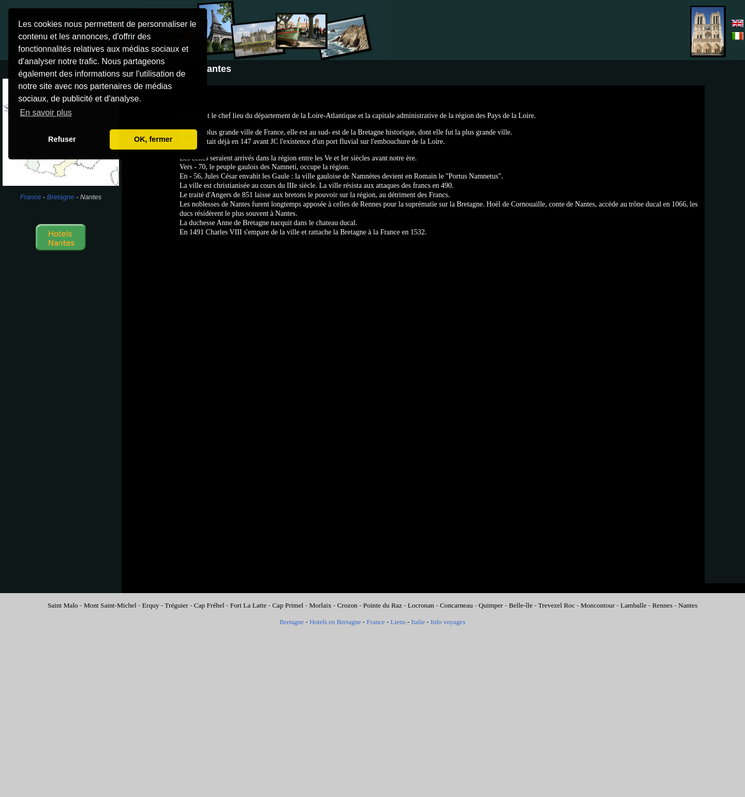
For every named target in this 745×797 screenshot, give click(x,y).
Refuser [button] (62, 139)
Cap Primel (287, 605)
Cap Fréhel (209, 605)
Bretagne (60, 197)
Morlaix (320, 605)
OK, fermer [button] (153, 139)
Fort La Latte (248, 605)
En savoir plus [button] (46, 112)
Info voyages (448, 622)
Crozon (347, 605)
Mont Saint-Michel (110, 605)
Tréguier (176, 605)
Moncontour (597, 605)
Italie (418, 622)
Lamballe (633, 605)
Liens (398, 622)
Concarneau (456, 605)
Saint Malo (63, 605)
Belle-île (520, 605)
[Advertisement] (570, 30)
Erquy (150, 605)
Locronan (421, 605)
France (30, 197)
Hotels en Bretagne (335, 622)
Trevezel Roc (556, 605)
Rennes (662, 605)
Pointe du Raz (382, 605)
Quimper (491, 605)
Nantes (687, 605)
